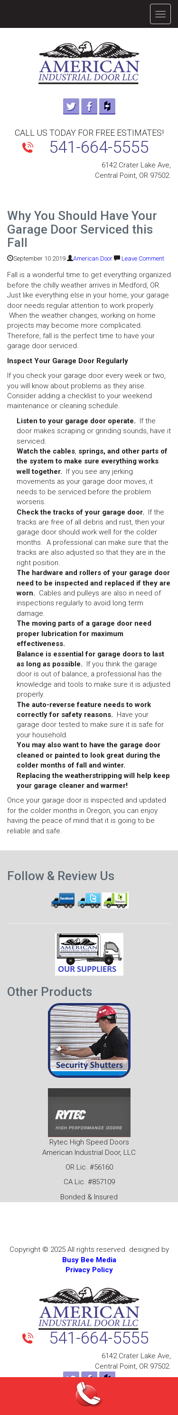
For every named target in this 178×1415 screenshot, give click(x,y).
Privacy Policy (89, 1270)
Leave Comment (143, 258)
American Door (92, 258)
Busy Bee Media (89, 1260)
